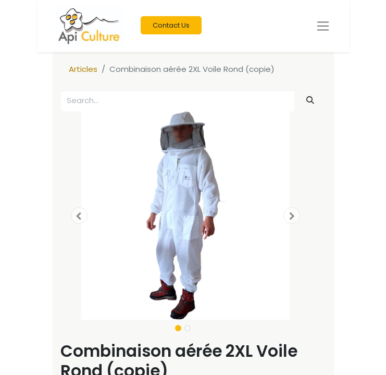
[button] (79, 216)
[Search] (310, 100)
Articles (83, 69)
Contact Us (171, 25)
